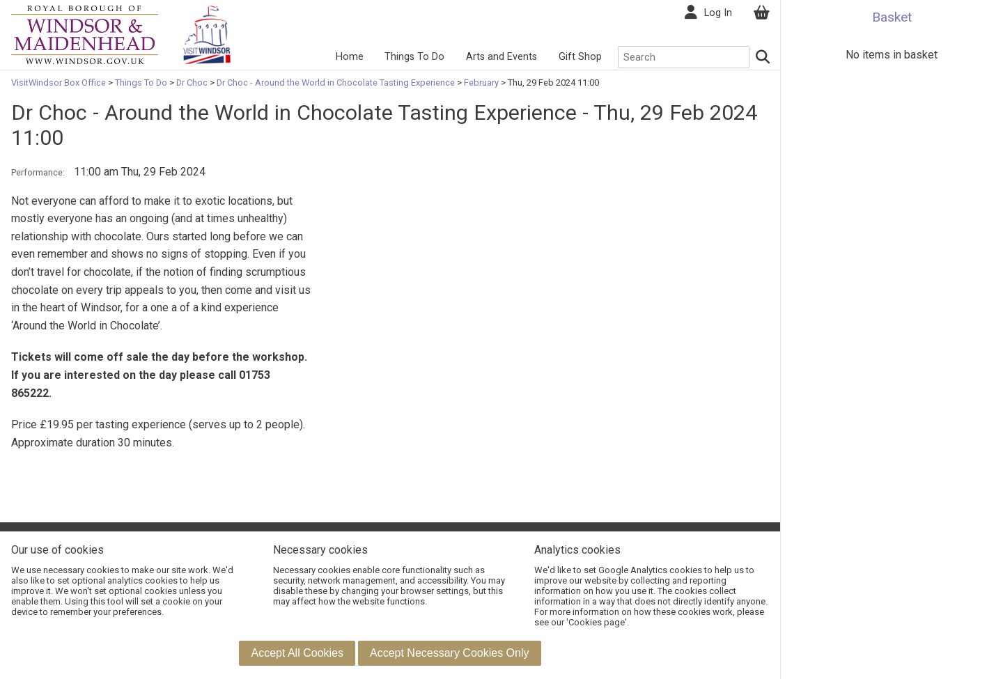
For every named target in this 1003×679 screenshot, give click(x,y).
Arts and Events (501, 57)
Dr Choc (192, 82)
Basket (892, 17)
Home (350, 57)
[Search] (763, 57)
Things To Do (414, 57)
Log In (718, 13)
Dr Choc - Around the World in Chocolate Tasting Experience (336, 82)
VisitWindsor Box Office (59, 82)
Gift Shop (580, 57)
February (481, 82)
